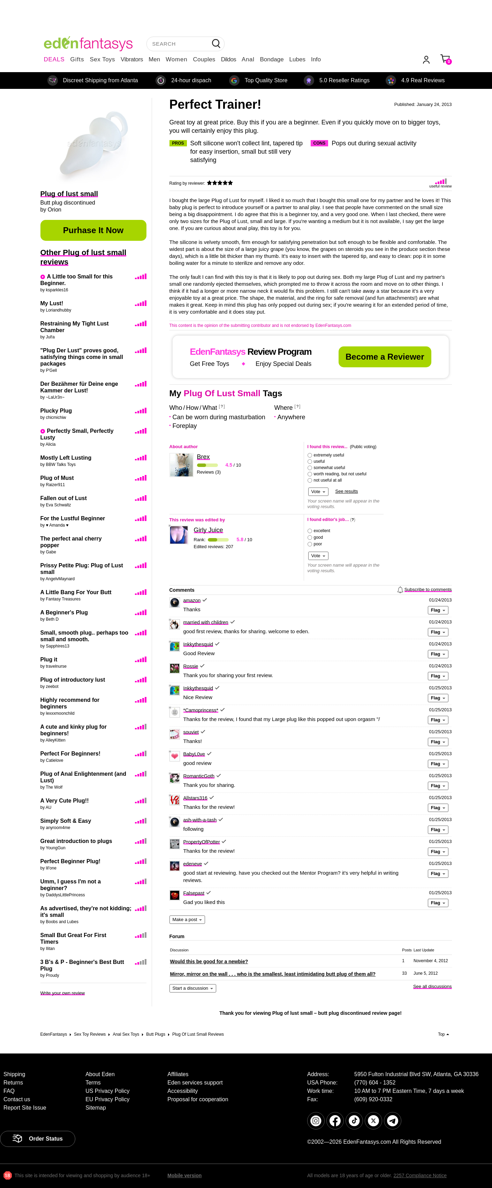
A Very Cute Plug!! (64, 801)
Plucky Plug (56, 411)
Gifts (77, 59)
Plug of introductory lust (72, 680)
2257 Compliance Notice (420, 1175)
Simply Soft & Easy (65, 821)
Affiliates (177, 1074)
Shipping (14, 1074)
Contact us (16, 1099)
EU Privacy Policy (107, 1099)
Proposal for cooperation (197, 1099)
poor (318, 544)
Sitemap (95, 1108)
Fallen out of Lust (63, 498)
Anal (248, 59)
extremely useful (329, 455)
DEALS (54, 59)
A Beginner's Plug (64, 612)
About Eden (100, 1074)
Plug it (49, 659)
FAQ (9, 1091)
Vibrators (132, 59)
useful (319, 461)
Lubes (297, 59)
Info (316, 59)
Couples (204, 59)
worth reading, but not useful (340, 474)
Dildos (228, 59)
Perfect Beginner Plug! (70, 861)
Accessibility (182, 1091)
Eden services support (194, 1083)
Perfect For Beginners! (70, 754)
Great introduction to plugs (76, 841)
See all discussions (432, 986)
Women (176, 59)
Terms (93, 1083)
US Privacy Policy (107, 1091)
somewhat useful (329, 467)
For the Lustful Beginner (72, 518)
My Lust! (51, 303)
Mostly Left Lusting (66, 458)
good (318, 537)
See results (346, 491)
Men (154, 59)
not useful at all (328, 480)
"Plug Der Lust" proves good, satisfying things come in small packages (81, 357)
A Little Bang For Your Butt (76, 592)
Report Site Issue (24, 1108)
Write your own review (62, 993)
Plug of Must (57, 478)
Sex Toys (102, 59)
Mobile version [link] (184, 1175)
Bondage (272, 59)
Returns (13, 1083)
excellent (322, 530)
